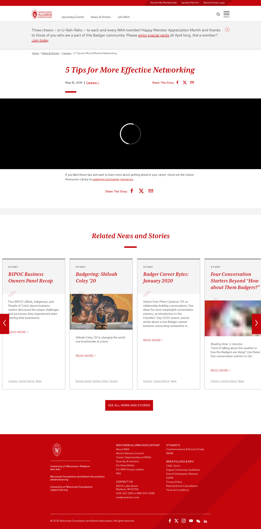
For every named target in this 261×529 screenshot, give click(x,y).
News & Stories (101, 17)
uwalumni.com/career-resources (113, 179)
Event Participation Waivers (182, 473)
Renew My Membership (163, 2)
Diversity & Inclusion (127, 461)
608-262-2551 (124, 493)
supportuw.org (59, 489)
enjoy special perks (153, 35)
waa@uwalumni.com (127, 497)
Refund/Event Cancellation (182, 486)
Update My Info (190, 2)
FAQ (118, 473)
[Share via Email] (192, 83)
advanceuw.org (59, 479)
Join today (40, 40)
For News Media (125, 465)
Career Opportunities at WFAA (133, 457)
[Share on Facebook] (177, 83)
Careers (92, 83)
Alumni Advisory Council (130, 453)
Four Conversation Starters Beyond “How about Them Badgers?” (235, 280)
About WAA (122, 449)
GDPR (169, 477)
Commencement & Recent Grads (185, 449)
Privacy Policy (174, 482)
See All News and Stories (129, 405)
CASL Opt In (173, 465)
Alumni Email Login (214, 2)
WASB (169, 453)
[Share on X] (184, 83)
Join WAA (123, 17)
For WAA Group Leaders (130, 469)
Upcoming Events (73, 17)
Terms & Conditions (177, 490)
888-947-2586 (146, 493)
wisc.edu (55, 469)
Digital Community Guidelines (183, 469)
